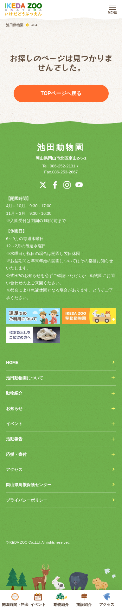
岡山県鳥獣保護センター (28, 484)
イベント (38, 600)
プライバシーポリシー (26, 500)
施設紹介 (84, 600)
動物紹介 (60, 600)
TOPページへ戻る (61, 93)
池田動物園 (61, 147)
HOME (12, 362)
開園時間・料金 (15, 600)
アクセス (106, 600)
